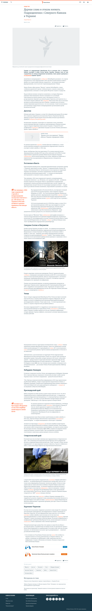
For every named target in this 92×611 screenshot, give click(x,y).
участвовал (52, 479)
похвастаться (27, 521)
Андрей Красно (27, 19)
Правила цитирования (31, 603)
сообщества (44, 79)
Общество (27, 6)
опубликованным (49, 499)
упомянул (30, 489)
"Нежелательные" (10, 606)
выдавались (35, 127)
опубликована (46, 215)
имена (53, 535)
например (60, 516)
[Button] (58, 26)
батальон (44, 235)
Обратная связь (9, 601)
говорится (61, 385)
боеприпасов (32, 119)
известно (41, 496)
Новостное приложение (31, 598)
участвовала (59, 418)
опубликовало (27, 156)
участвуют (26, 515)
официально (44, 488)
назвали (38, 493)
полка (51, 348)
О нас (7, 598)
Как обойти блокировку (31, 601)
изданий (39, 144)
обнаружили (41, 423)
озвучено (60, 195)
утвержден (46, 100)
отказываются (54, 308)
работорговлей (41, 119)
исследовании (27, 75)
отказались (49, 405)
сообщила (26, 275)
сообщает (60, 344)
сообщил (49, 220)
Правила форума (30, 606)
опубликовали (44, 208)
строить (48, 198)
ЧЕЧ (80, 2)
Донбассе (41, 290)
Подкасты (8, 603)
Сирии (26, 290)
